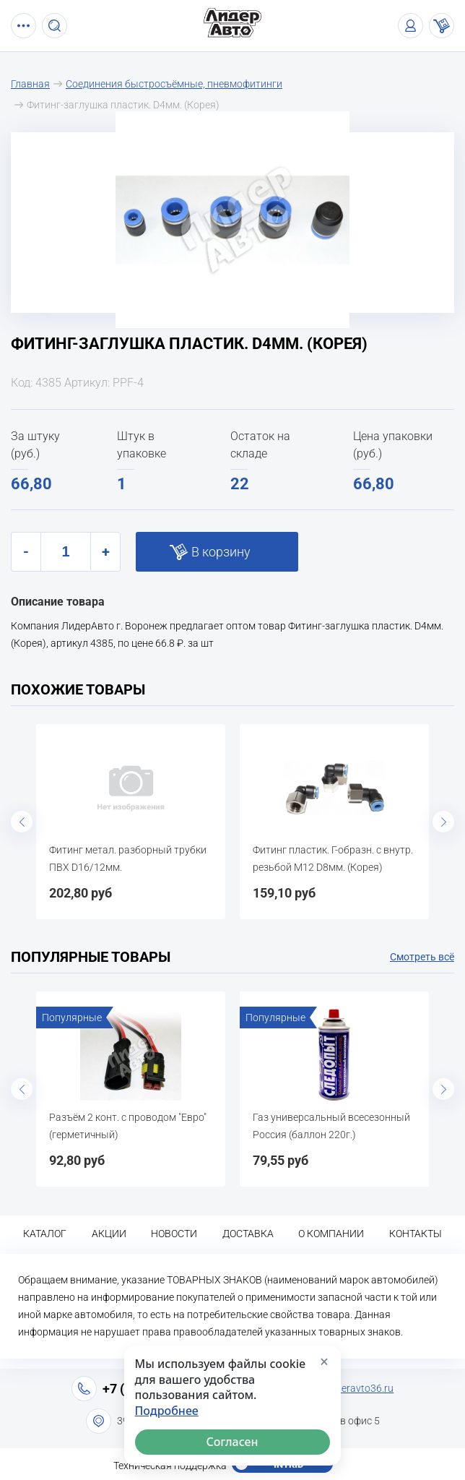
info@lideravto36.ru (349, 1388)
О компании (331, 1233)
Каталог (44, 1233)
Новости (174, 1233)
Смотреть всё (422, 957)
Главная (30, 84)
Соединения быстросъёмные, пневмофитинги (174, 84)
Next (443, 821)
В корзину (221, 551)
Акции (109, 1233)
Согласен (232, 1442)
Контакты (415, 1233)
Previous (21, 821)
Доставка (248, 1233)
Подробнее (167, 1411)
